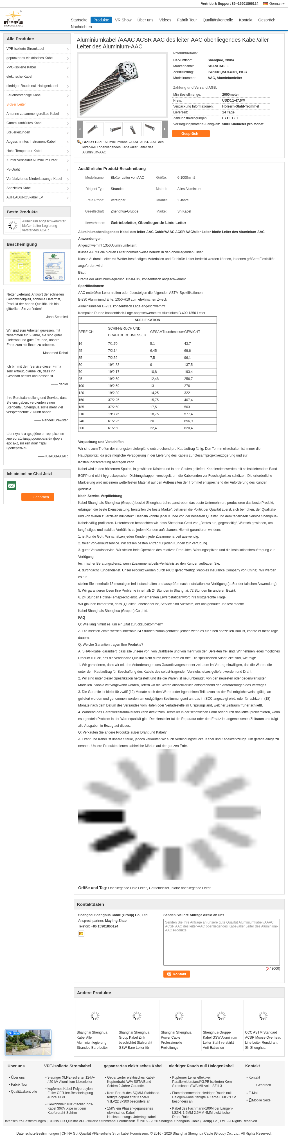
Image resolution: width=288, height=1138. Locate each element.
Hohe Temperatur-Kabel (24, 151)
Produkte (101, 20)
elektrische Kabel (19, 77)
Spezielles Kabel (19, 188)
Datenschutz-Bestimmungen (24, 1121)
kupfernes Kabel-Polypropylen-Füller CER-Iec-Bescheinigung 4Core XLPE (71, 1093)
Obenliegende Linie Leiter (127, 888)
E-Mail (253, 1093)
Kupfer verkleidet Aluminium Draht (31, 160)
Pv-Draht (13, 169)
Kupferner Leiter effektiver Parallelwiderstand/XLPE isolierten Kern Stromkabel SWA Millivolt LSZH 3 (202, 1082)
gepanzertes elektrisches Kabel (29, 58)
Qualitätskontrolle (218, 20)
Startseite (79, 20)
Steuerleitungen (18, 132)
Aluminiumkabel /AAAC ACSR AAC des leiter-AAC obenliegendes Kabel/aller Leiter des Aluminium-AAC (123, 147)
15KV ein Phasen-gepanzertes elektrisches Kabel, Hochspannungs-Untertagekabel (131, 1112)
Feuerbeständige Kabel (23, 95)
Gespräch (266, 20)
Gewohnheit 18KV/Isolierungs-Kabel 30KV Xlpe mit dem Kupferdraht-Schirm (70, 1108)
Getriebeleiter (159, 888)
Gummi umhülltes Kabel (24, 123)
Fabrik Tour (187, 20)
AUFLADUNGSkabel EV (24, 197)
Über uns (146, 20)
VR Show (123, 20)
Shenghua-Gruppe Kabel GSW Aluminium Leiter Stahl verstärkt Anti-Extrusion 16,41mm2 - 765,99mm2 (220, 1045)
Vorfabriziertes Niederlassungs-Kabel (34, 179)
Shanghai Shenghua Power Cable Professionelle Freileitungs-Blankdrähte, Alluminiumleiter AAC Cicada (176, 1047)
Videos (165, 20)
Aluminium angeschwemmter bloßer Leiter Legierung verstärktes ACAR (44, 225)
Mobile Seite (260, 1100)
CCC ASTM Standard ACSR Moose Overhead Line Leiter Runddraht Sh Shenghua (263, 1040)
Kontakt (245, 20)
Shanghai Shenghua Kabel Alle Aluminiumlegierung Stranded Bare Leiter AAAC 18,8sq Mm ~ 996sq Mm (92, 1045)
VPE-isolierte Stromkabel (25, 49)
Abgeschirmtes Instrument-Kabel (30, 142)
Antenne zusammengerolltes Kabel (32, 114)
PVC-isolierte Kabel (21, 67)
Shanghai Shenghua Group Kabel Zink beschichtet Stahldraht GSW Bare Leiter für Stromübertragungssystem (138, 1042)
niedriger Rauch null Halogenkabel (32, 86)
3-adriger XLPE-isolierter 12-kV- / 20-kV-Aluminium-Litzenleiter (71, 1080)
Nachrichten (81, 26)
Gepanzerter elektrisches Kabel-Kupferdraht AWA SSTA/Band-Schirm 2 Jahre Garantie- (131, 1082)
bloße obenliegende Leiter (191, 888)
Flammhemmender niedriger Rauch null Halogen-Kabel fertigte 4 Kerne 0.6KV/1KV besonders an (204, 1097)
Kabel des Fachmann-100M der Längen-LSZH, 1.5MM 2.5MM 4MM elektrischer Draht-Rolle (202, 1112)
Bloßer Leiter (16, 104)
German (277, 4)
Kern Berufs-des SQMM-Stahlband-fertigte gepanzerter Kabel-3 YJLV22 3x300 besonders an (133, 1097)
